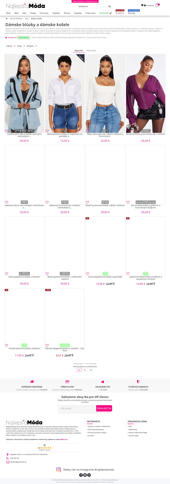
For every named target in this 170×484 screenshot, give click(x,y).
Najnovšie (78, 50)
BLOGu (64, 439)
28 (79, 370)
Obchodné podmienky (96, 429)
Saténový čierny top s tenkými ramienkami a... (24, 206)
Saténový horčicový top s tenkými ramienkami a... (64, 206)
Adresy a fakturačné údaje (138, 432)
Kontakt (91, 436)
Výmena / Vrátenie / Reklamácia (99, 426)
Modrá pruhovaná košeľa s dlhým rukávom (105, 205)
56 (84, 370)
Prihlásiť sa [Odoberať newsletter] (104, 408)
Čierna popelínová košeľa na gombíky (105, 277)
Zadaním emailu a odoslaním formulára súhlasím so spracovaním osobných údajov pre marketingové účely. (84, 413)
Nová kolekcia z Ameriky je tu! (85, 1)
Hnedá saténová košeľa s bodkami (24, 348)
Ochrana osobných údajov (97, 432)
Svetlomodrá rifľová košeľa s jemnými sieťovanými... (24, 135)
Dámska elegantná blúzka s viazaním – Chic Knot (64, 349)
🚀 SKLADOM (23, 37)
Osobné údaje (133, 436)
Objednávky (133, 429)
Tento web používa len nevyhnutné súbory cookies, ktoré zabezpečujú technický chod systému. (85, 482)
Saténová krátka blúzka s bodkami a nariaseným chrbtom (145, 278)
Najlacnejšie (91, 50)
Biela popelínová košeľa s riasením (24, 277)
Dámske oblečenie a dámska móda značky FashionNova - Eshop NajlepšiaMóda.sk (89, 480)
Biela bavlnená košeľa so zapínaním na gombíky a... (64, 135)
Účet (130, 426)
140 (90, 370)
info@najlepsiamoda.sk (18, 462)
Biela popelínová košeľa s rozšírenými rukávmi (65, 278)
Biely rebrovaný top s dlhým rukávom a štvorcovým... (105, 135)
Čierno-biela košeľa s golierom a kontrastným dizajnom (145, 206)
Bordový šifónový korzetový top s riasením (145, 134)
